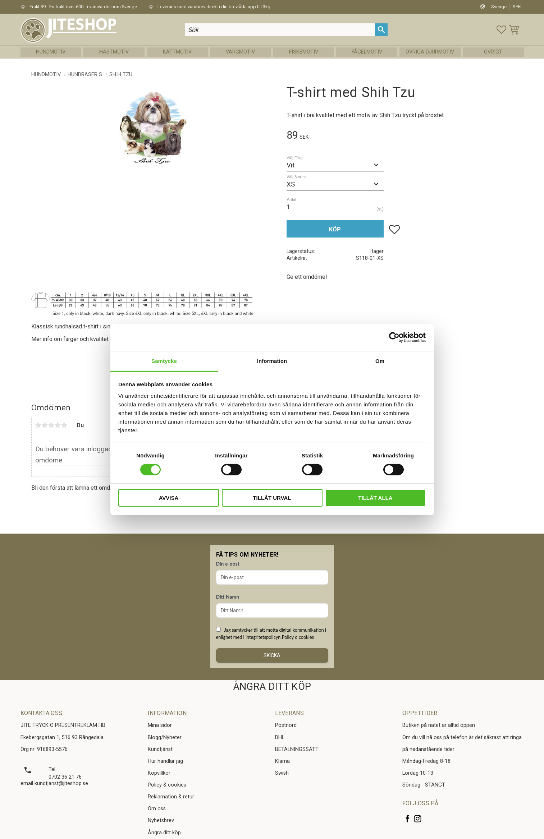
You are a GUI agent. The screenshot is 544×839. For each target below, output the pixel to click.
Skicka (272, 655)
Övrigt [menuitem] (493, 52)
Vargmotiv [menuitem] (240, 52)
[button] (501, 29)
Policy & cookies (167, 785)
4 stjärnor (58, 425)
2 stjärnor (45, 425)
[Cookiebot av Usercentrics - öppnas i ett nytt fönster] (394, 337)
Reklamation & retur (171, 797)
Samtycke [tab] (164, 361)
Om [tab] (379, 361)
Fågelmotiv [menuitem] (367, 52)
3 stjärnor (51, 425)
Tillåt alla (375, 498)
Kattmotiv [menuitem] (177, 52)
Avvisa (169, 498)
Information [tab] (272, 361)
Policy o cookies (298, 637)
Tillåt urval (272, 498)
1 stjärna (38, 425)
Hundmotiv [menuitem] (50, 52)
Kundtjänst (160, 749)
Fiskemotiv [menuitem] (303, 52)
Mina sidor (160, 725)
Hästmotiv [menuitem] (114, 52)
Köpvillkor (159, 773)
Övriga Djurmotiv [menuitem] (430, 52)
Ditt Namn (227, 597)
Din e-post (227, 564)
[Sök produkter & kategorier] (280, 29)
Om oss (157, 809)
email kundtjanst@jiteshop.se (54, 783)
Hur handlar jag (165, 761)
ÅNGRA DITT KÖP (272, 686)
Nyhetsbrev (161, 820)
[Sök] (381, 29)
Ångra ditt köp (164, 833)
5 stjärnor (64, 425)
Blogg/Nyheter (165, 737)
